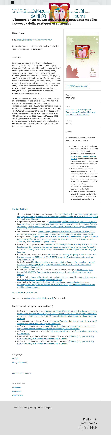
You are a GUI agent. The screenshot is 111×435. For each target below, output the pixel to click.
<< (13, 292)
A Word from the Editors (56, 326)
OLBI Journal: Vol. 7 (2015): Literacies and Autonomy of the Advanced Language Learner (55, 240)
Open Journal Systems (21, 373)
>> (36, 292)
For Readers (16, 388)
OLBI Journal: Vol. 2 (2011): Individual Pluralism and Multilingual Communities (57, 322)
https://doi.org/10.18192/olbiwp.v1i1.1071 (34, 40)
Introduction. (82, 269)
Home (14, 9)
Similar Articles (19, 209)
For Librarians (17, 395)
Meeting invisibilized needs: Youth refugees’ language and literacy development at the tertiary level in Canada (57, 215)
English (15, 359)
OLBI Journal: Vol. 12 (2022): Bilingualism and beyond (39, 279)
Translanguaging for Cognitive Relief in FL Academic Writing (64, 232)
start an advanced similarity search (38, 298)
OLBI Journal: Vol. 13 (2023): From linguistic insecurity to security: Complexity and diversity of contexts (55, 272)
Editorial (49, 331)
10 (29, 292)
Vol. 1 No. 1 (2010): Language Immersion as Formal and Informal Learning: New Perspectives (46, 12)
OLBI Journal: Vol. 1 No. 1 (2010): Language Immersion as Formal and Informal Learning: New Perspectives (56, 327)
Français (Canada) (19, 362)
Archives (23, 9)
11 (32, 292)
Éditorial (73, 341)
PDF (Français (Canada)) (79, 86)
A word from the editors (63, 321)
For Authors (16, 391)
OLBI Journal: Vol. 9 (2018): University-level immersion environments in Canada (55, 337)
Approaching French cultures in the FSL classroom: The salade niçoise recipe (63, 277)
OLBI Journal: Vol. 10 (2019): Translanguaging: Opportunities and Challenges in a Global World (56, 233)
